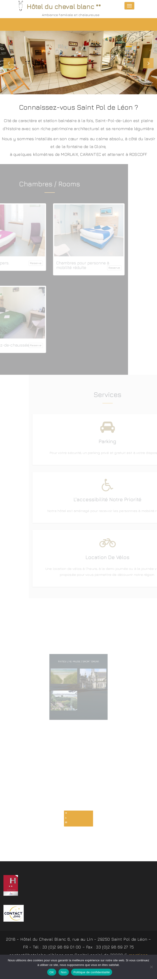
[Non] (151, 967)
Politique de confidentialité (91, 972)
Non (64, 972)
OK (51, 972)
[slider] (78, 62)
